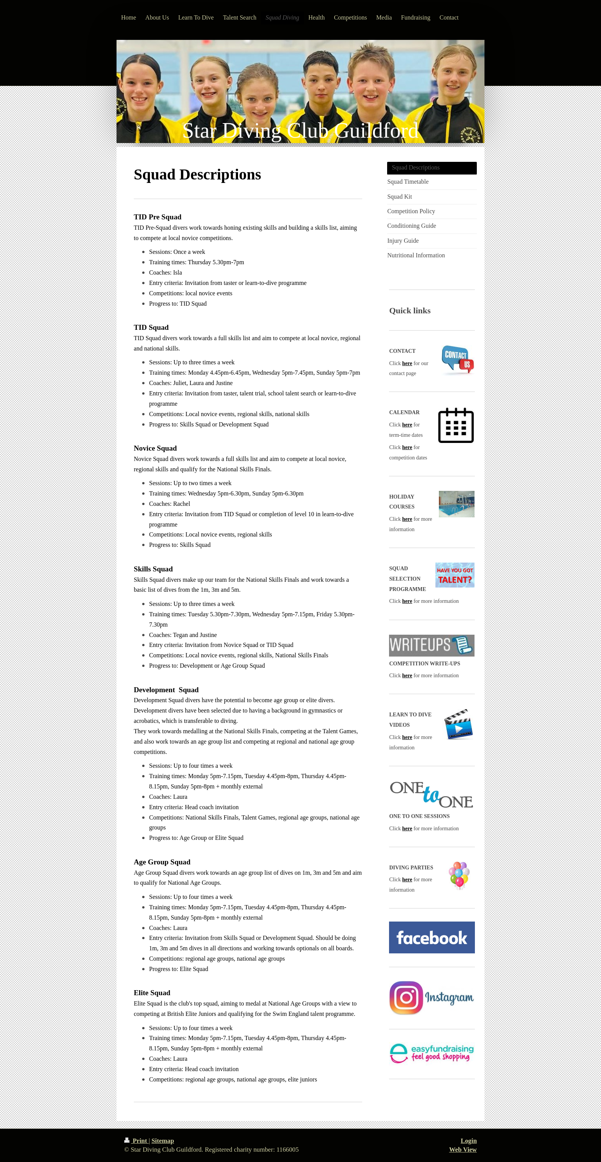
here (407, 363)
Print (136, 1140)
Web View (463, 1149)
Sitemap (162, 1140)
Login (469, 1140)
